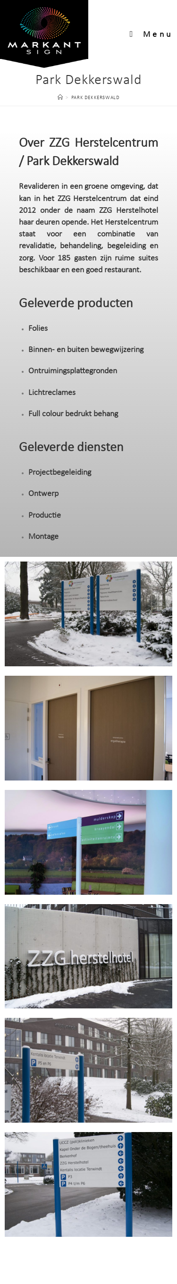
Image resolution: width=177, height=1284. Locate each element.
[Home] (60, 98)
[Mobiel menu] (151, 34)
